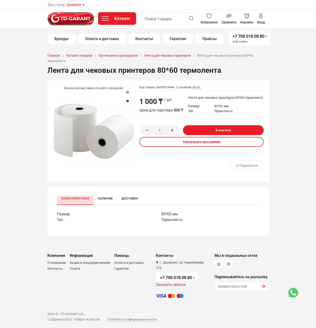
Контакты (144, 39)
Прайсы (209, 39)
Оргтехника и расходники (118, 55)
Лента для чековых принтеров (167, 55)
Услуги (75, 268)
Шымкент (73, 5)
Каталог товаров (79, 55)
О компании (56, 263)
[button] (209, 19)
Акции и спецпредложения (90, 263)
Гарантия (178, 39)
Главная (53, 55)
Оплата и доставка (102, 39)
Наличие (106, 198)
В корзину (223, 130)
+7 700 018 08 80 (248, 36)
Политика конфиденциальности (132, 319)
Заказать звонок (171, 284)
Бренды (61, 39)
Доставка (131, 198)
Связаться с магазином (201, 142)
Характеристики (75, 198)
